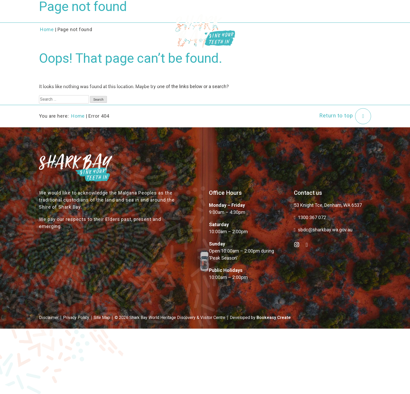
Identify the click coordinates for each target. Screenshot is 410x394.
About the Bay (110, 20)
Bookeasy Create (274, 317)
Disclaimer (49, 317)
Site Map (102, 317)
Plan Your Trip (273, 20)
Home (78, 116)
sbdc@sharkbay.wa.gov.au (323, 229)
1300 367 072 (310, 217)
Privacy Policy (76, 317)
